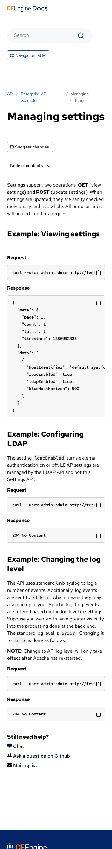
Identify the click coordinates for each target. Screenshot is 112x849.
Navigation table (27, 55)
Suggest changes (29, 147)
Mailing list (22, 765)
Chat (15, 746)
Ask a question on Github (38, 756)
